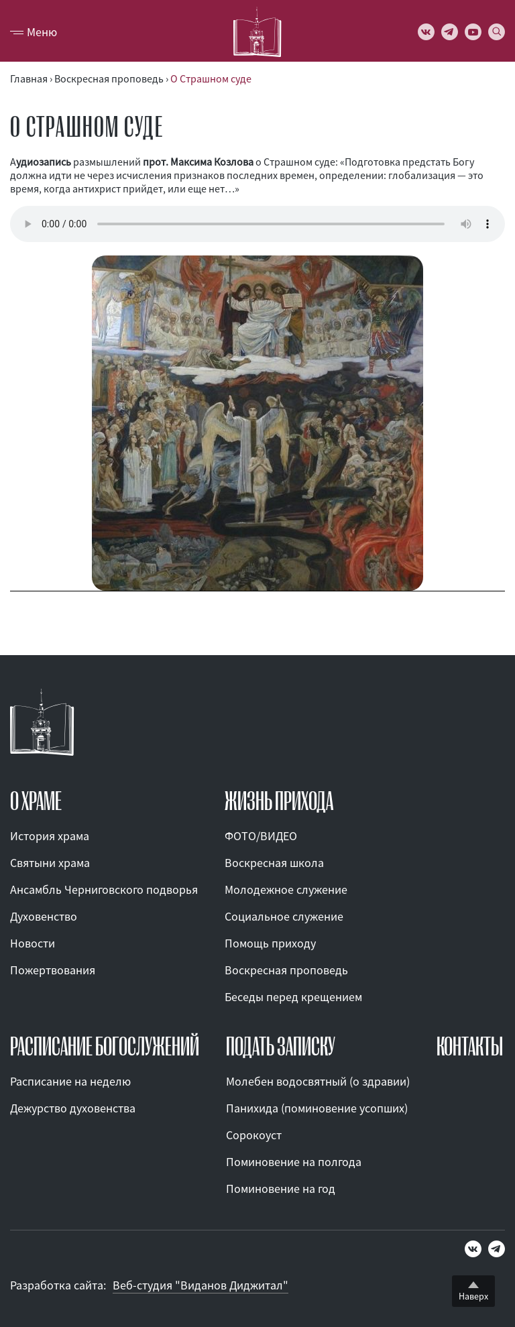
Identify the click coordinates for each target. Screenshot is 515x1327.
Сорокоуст (254, 1135)
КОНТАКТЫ (470, 1046)
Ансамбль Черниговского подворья (104, 889)
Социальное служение (284, 916)
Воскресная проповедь (286, 970)
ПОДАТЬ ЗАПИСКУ (280, 1046)
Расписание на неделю (70, 1081)
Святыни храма (50, 862)
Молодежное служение (286, 889)
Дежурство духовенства (72, 1108)
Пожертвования (52, 970)
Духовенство (43, 916)
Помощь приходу (270, 943)
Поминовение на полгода (293, 1161)
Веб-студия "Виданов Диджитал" (200, 1285)
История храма (49, 836)
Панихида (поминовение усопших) (317, 1108)
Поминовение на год (280, 1188)
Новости (32, 943)
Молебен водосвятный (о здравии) (318, 1081)
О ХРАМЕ (36, 801)
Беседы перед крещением (293, 996)
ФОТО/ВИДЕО (261, 836)
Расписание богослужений (104, 1046)
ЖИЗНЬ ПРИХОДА (279, 801)
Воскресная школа (274, 862)
